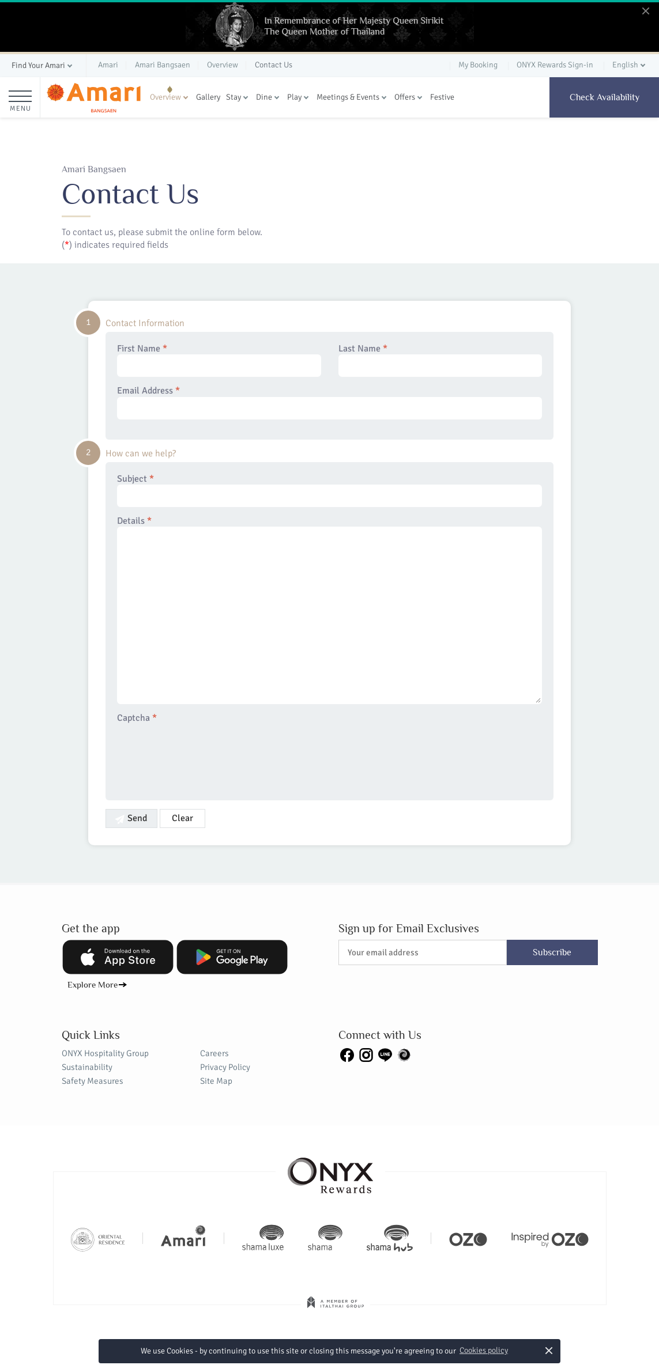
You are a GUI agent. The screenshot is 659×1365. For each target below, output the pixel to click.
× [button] (548, 1350)
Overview (165, 97)
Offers (404, 97)
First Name (219, 360)
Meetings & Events (348, 97)
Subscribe (552, 952)
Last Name (440, 360)
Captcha (137, 718)
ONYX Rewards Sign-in (555, 65)
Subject (329, 490)
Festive (442, 97)
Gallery (208, 97)
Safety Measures (92, 1081)
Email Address (329, 402)
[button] (43, 66)
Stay (233, 97)
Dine (264, 97)
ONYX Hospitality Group (105, 1053)
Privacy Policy (225, 1067)
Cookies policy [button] (484, 1350)
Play (294, 97)
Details (329, 610)
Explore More (92, 984)
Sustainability (87, 1067)
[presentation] (204, 754)
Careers (214, 1053)
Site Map (216, 1081)
